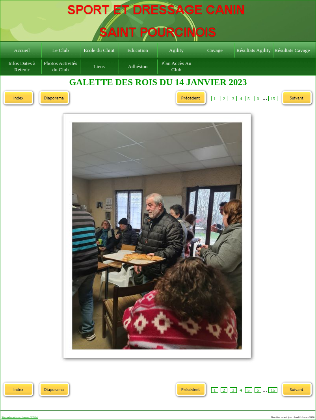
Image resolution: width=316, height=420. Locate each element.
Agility (176, 50)
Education (137, 50)
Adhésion (138, 66)
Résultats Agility (253, 50)
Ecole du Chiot (99, 50)
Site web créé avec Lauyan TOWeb (20, 417)
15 (273, 98)
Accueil (22, 50)
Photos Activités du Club (60, 66)
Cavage (215, 50)
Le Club (60, 50)
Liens (99, 66)
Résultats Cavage (292, 50)
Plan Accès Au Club (176, 66)
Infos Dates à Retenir (21, 66)
